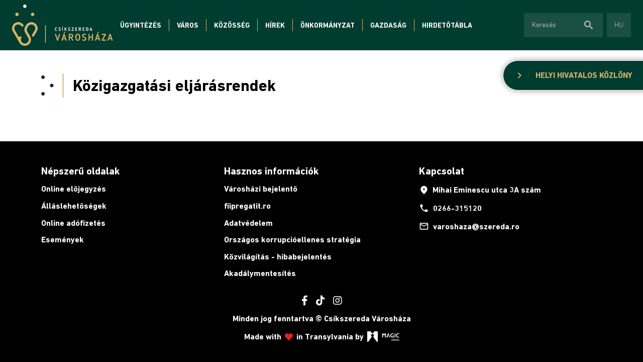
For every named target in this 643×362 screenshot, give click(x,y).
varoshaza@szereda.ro (469, 226)
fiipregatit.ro (247, 206)
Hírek (275, 25)
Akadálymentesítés (260, 273)
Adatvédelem (248, 223)
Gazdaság (388, 25)
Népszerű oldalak (80, 171)
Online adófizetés (73, 223)
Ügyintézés (140, 25)
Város (187, 25)
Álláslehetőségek (73, 206)
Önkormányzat (327, 25)
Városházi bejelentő (260, 189)
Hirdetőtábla (447, 25)
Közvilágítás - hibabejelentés (278, 256)
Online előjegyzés (73, 189)
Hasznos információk (271, 171)
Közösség (232, 25)
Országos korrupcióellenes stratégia (292, 239)
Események (62, 239)
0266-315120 (450, 208)
